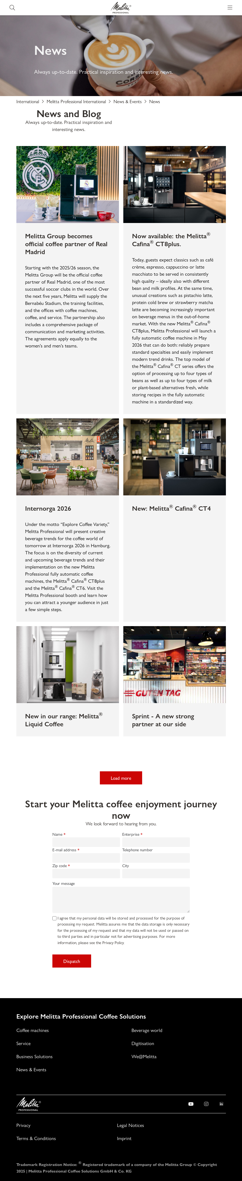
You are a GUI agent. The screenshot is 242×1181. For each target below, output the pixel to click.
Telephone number (137, 849)
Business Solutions (34, 1056)
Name (57, 834)
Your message (63, 883)
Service (23, 1043)
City (125, 865)
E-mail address (64, 849)
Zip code (59, 865)
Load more (121, 778)
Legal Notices (130, 1125)
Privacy (23, 1125)
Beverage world (147, 1030)
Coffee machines (32, 1030)
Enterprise (130, 834)
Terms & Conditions (36, 1138)
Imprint (124, 1138)
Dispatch (71, 961)
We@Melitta (144, 1056)
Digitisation (143, 1043)
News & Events (31, 1069)
